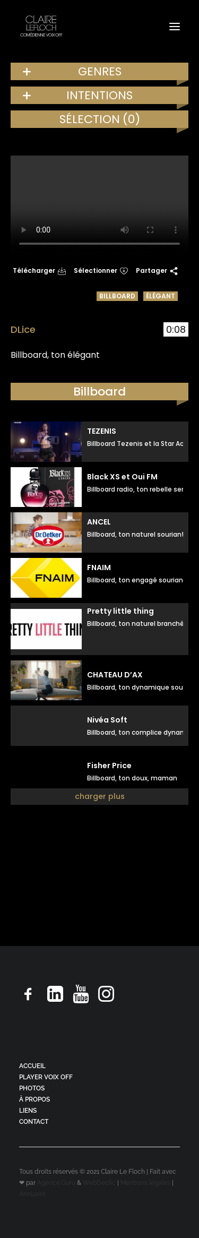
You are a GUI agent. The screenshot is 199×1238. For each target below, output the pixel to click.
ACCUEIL (32, 1066)
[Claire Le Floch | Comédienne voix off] (41, 26)
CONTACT (33, 1121)
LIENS (28, 1110)
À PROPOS (34, 1099)
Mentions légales (145, 1183)
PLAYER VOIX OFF (46, 1077)
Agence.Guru (56, 1183)
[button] (174, 26)
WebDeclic (99, 1183)
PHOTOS (32, 1088)
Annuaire (32, 1194)
